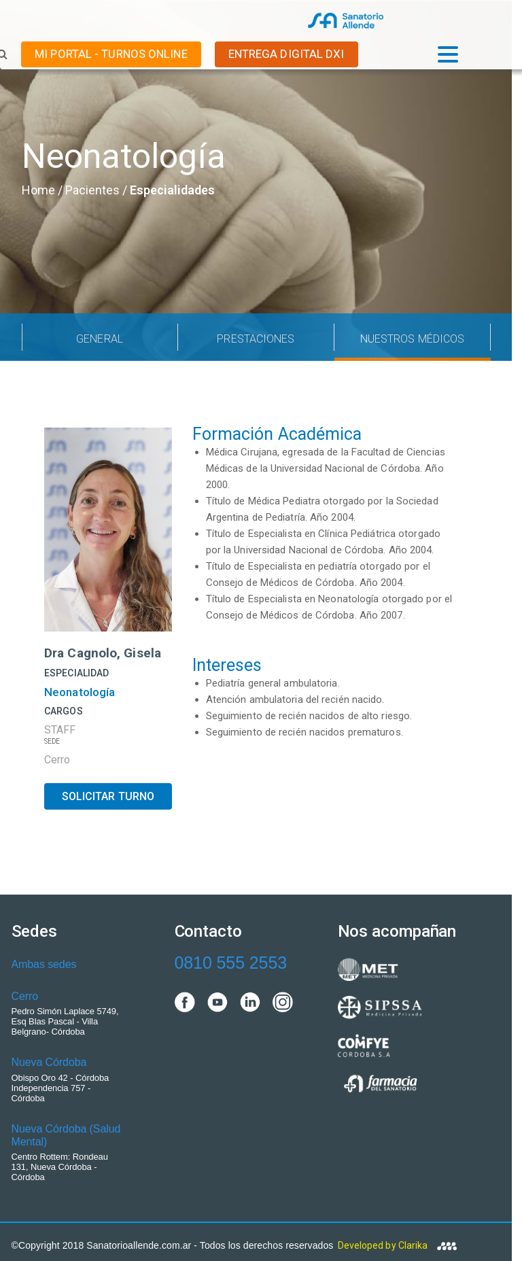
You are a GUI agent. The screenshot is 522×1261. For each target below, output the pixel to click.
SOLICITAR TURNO (108, 796)
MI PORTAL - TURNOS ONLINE (111, 54)
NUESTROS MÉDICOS (412, 338)
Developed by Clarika (397, 1245)
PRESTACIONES (255, 338)
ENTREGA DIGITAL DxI (286, 54)
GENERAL (99, 338)
